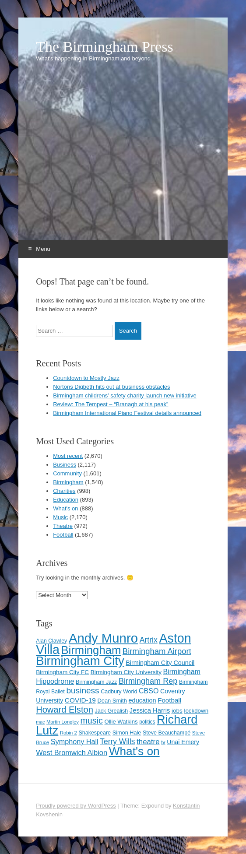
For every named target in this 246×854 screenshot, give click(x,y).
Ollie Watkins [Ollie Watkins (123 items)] (121, 721)
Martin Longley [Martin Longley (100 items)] (62, 721)
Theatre (63, 526)
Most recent (68, 456)
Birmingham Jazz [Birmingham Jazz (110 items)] (96, 682)
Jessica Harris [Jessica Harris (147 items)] (150, 710)
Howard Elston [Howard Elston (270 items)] (64, 709)
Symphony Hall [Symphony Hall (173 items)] (74, 741)
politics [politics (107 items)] (147, 722)
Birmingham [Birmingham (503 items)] (91, 650)
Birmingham (68, 482)
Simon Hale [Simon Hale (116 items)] (126, 732)
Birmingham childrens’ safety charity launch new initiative (125, 395)
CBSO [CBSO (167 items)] (148, 691)
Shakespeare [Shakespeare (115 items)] (94, 733)
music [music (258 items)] (91, 720)
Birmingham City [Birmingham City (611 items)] (80, 661)
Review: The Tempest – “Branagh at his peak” (110, 404)
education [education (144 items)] (142, 700)
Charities (64, 491)
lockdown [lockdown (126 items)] (196, 710)
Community (67, 473)
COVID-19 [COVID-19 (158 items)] (80, 700)
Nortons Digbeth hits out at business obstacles (111, 386)
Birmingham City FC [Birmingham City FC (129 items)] (62, 672)
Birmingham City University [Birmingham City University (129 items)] (126, 672)
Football (63, 534)
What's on (65, 508)
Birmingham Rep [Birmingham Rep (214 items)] (148, 681)
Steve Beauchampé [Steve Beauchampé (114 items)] (166, 733)
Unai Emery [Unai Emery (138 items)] (183, 741)
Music (60, 517)
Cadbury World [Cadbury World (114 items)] (119, 692)
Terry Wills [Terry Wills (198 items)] (117, 741)
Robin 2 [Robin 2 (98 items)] (68, 732)
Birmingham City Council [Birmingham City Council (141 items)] (160, 662)
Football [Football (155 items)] (169, 700)
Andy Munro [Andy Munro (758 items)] (103, 638)
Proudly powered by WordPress (76, 805)
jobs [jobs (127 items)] (177, 710)
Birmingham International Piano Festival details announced (127, 413)
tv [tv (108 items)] (163, 742)
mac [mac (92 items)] (40, 721)
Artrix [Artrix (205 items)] (149, 640)
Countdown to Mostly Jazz (86, 378)
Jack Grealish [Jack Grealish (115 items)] (111, 711)
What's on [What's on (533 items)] (134, 751)
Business (64, 464)
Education (65, 499)
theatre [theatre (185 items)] (148, 742)
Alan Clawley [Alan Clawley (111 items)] (51, 641)
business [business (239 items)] (82, 690)
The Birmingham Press (104, 46)
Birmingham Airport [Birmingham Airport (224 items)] (157, 651)
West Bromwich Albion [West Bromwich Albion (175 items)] (71, 752)
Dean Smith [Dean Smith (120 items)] (112, 700)
